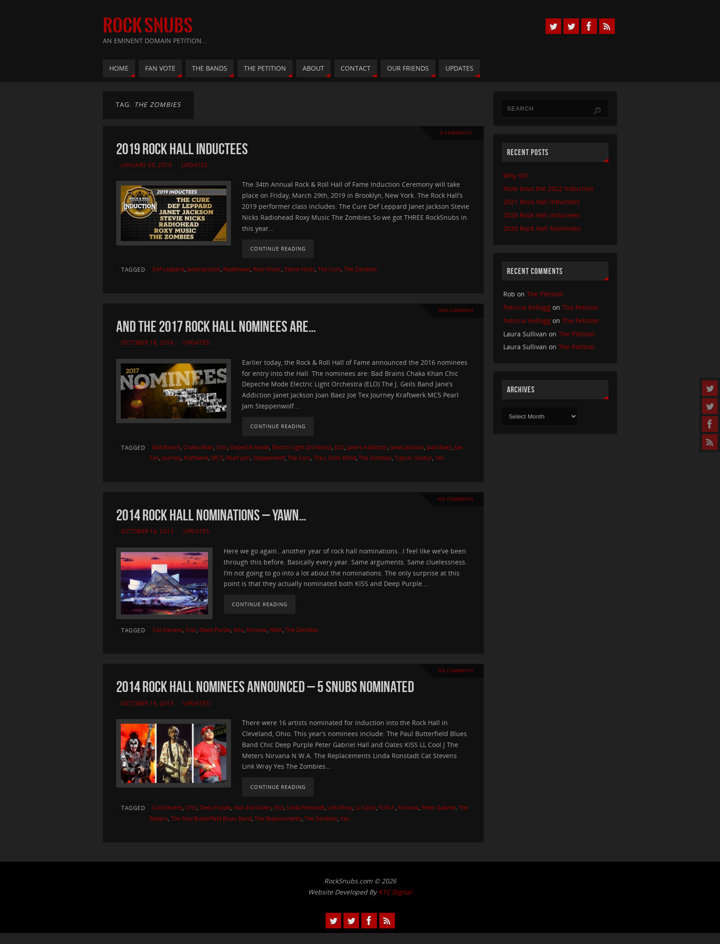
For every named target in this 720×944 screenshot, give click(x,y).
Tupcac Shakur (413, 457)
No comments (456, 499)
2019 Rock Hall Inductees (182, 148)
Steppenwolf (269, 457)
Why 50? (516, 175)
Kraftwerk (196, 457)
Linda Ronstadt (306, 807)
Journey (171, 457)
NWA (276, 629)
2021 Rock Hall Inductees (541, 201)
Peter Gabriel (439, 807)
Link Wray (339, 807)
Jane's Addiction (367, 447)
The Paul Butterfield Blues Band (211, 818)
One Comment (456, 310)
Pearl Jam (238, 457)
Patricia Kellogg (527, 307)
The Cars (298, 457)
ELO (339, 447)
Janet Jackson (203, 269)
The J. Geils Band (334, 457)
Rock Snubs (148, 25)
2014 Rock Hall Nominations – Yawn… (211, 515)
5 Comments (456, 133)
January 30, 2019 (146, 164)
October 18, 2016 (147, 342)
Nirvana (257, 629)
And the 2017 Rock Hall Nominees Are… (216, 326)
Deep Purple (215, 629)
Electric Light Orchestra (302, 447)
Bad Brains (166, 447)
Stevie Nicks (299, 269)
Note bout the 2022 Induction (548, 188)
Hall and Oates (252, 807)
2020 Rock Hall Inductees (541, 215)
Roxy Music (267, 269)
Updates (194, 164)
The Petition (545, 294)
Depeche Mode (249, 447)
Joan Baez (439, 447)
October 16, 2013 (147, 531)
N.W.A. (387, 807)
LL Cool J (365, 807)
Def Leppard (168, 269)
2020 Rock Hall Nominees (542, 228)
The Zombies (360, 269)
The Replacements (278, 818)
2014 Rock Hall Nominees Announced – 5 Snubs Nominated (265, 686)
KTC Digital (395, 892)
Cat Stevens (167, 629)
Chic (221, 447)
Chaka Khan (198, 447)
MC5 (217, 457)
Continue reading (278, 248)
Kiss (239, 629)
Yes (439, 457)
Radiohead (236, 269)
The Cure (329, 269)
